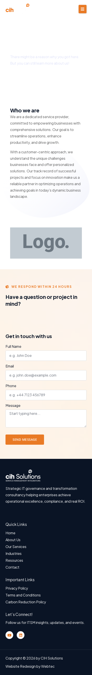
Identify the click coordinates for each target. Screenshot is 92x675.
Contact (12, 567)
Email (10, 366)
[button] (82, 9)
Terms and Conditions (23, 595)
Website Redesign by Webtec (30, 666)
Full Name (13, 347)
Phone (11, 386)
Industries (14, 553)
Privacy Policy (17, 588)
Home (10, 533)
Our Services (16, 546)
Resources (14, 560)
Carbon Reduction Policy (26, 602)
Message (13, 406)
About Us (13, 539)
